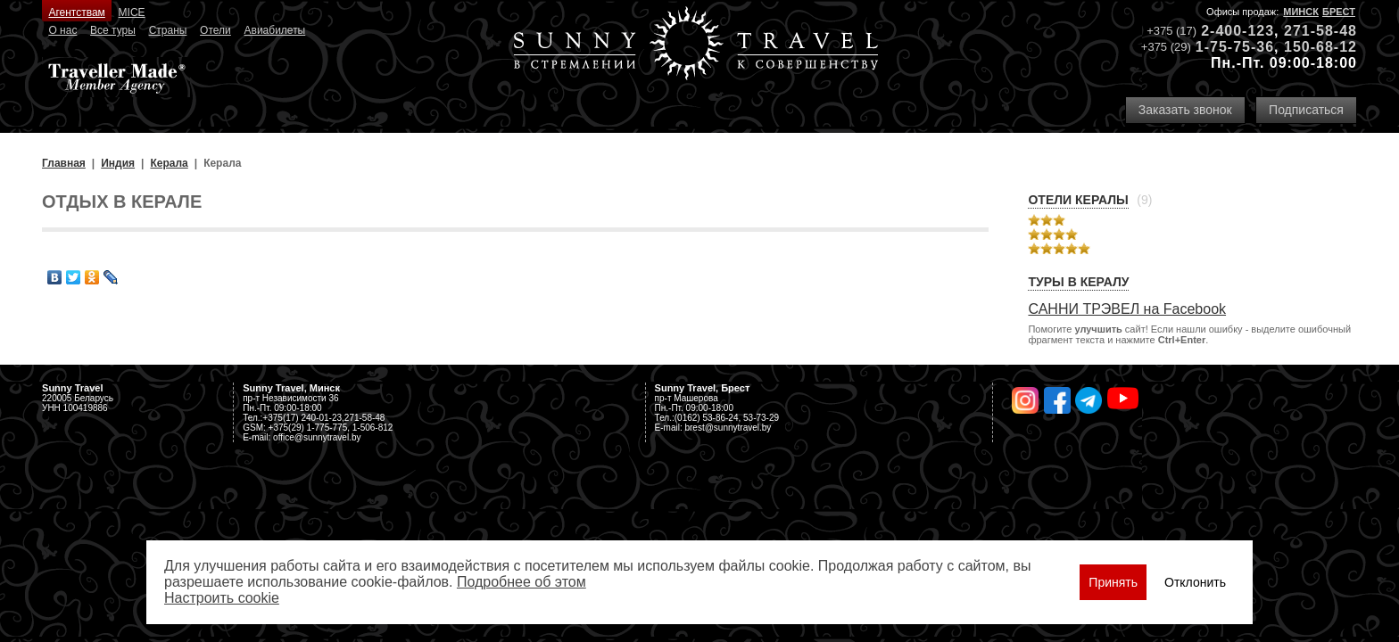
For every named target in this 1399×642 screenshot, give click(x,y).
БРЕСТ (1338, 11)
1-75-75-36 (1235, 46)
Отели (215, 30)
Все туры (113, 30)
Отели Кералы (1078, 200)
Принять (1113, 582)
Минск (1301, 11)
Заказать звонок (1185, 110)
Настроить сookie (221, 597)
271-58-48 (1320, 30)
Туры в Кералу (1078, 282)
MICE (132, 12)
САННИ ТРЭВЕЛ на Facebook (1127, 309)
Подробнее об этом (521, 581)
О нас (62, 30)
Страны (168, 30)
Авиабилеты (275, 30)
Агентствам (76, 12)
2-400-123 (1237, 30)
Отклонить (1195, 582)
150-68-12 (1320, 46)
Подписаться (1306, 110)
